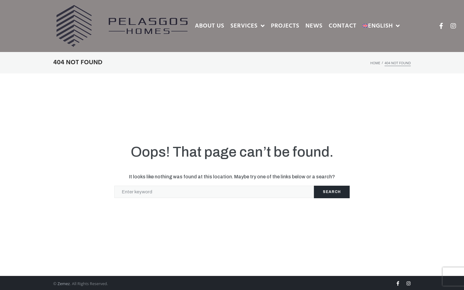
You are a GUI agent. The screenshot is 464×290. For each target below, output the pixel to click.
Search (332, 192)
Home (375, 63)
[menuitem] (381, 26)
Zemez (63, 283)
